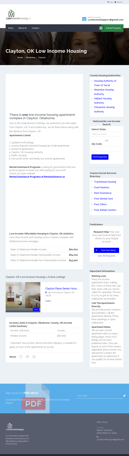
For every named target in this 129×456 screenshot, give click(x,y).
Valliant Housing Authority (107, 98)
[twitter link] (27, 356)
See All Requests (106, 250)
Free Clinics (100, 199)
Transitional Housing (105, 177)
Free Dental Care (103, 193)
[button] (124, 390)
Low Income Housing (63, 452)
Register (118, 2)
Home (11, 28)
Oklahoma (30, 57)
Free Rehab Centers (105, 204)
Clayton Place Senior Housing (62, 288)
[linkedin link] (34, 356)
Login (110, 2)
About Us (22, 28)
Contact (35, 28)
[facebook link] (21, 356)
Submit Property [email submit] (111, 28)
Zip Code (97, 139)
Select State (99, 124)
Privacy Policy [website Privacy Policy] (11, 438)
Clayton (42, 57)
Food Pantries (101, 182)
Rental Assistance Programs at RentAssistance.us (36, 176)
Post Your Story (105, 245)
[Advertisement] (44, 95)
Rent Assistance (102, 188)
